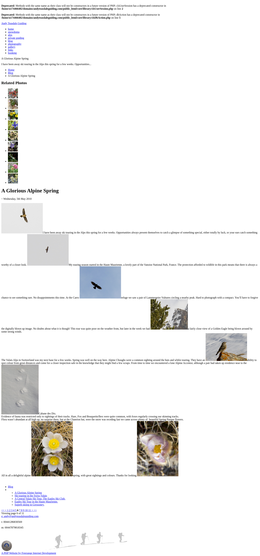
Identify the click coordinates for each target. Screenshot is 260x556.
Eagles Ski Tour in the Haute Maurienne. (36, 501)
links (10, 49)
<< (3, 510)
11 (30, 510)
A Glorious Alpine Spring (28, 492)
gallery (11, 46)
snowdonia (13, 32)
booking (12, 52)
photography (14, 44)
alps (10, 35)
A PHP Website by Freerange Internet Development (28, 553)
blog (10, 41)
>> (35, 510)
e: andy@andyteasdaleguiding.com (19, 516)
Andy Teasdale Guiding (13, 23)
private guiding (16, 38)
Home (11, 69)
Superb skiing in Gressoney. (29, 504)
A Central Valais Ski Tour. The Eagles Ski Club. (40, 498)
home (11, 29)
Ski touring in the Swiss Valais (31, 495)
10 (26, 510)
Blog (10, 72)
